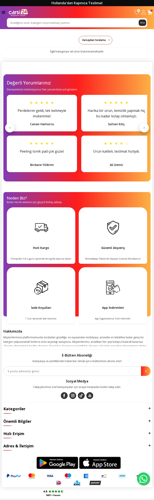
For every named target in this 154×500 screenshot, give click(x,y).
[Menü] (3, 11)
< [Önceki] (10, 128)
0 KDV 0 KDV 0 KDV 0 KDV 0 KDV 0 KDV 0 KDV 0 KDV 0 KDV (95, 40)
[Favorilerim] (136, 12)
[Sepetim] (149, 12)
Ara (142, 22)
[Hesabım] (143, 12)
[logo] (18, 12)
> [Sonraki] (144, 128)
